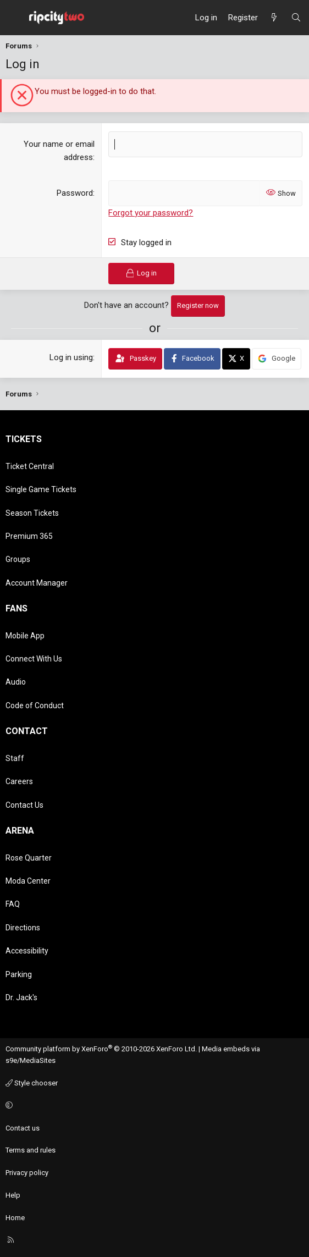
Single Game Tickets (40, 489)
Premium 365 (29, 536)
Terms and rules (30, 1150)
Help (12, 1195)
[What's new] (274, 17)
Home (15, 1218)
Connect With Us (33, 658)
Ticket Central (29, 466)
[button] (152, 1106)
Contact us (22, 1128)
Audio (15, 681)
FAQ (12, 904)
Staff (14, 758)
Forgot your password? (150, 213)
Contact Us (24, 805)
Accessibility (26, 950)
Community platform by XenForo (101, 1049)
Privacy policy (26, 1172)
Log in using (71, 357)
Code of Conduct (34, 705)
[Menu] (14, 17)
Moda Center (28, 880)
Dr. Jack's (21, 997)
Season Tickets (32, 513)
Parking (18, 974)
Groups (17, 559)
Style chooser (31, 1083)
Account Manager (36, 582)
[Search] (296, 17)
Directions (22, 927)
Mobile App (25, 635)
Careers (19, 781)
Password (75, 193)
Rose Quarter (28, 857)
